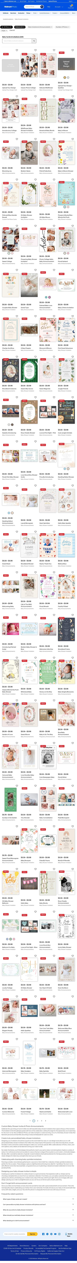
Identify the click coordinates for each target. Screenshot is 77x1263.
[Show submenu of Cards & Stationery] (50, 13)
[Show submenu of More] (75, 13)
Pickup (28, 13)
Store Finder (23, 1)
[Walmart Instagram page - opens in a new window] (59, 1234)
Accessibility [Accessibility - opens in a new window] (39, 1248)
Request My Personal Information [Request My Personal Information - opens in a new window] (50, 1254)
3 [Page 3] (41, 1121)
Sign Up (32, 1234)
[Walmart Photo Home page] (12, 6)
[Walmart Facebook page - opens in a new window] (43, 1234)
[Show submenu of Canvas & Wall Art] (69, 13)
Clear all (12, 30)
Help (48, 7)
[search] (34, 41)
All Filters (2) (6, 27)
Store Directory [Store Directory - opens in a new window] (24, 1246)
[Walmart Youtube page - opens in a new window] (55, 1234)
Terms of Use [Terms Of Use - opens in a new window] (15, 1251)
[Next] (45, 1121)
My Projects (31, 1)
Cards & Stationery (44, 13)
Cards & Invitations (8, 19)
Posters (55, 13)
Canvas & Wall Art (64, 13)
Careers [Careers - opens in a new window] (34, 1246)
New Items (13, 13)
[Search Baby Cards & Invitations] (17, 41)
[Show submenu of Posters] (57, 13)
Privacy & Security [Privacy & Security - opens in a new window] (26, 1251)
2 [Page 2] (37, 1121)
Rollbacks (5, 13)
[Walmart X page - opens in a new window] (47, 1234)
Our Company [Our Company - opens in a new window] (43, 1246)
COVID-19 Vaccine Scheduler (12, 1248)
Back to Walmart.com (9, 1)
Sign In (70, 1)
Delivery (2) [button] (19, 27)
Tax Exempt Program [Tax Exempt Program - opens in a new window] (49, 1248)
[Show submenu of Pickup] (31, 13)
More (73, 13)
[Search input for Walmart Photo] (32, 7)
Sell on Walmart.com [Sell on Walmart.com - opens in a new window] (55, 1246)
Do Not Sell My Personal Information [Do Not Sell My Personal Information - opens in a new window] (27, 1254)
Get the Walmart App (64, 1248)
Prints (34, 13)
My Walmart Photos (41, 1)
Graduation (21, 13)
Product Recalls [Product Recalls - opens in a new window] (28, 1248)
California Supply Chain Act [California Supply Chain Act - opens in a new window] (55, 1251)
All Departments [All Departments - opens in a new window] (12, 1246)
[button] (10, 50)
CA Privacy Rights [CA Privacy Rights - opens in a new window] (39, 1251)
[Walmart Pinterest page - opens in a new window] (51, 1234)
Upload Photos (53, 1)
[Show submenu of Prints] (37, 13)
